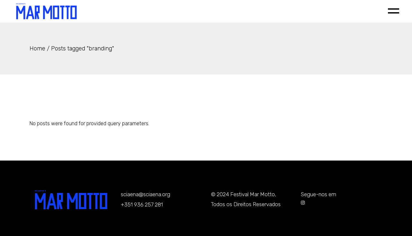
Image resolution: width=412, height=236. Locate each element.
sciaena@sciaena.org (145, 194)
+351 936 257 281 (142, 204)
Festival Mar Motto (252, 194)
